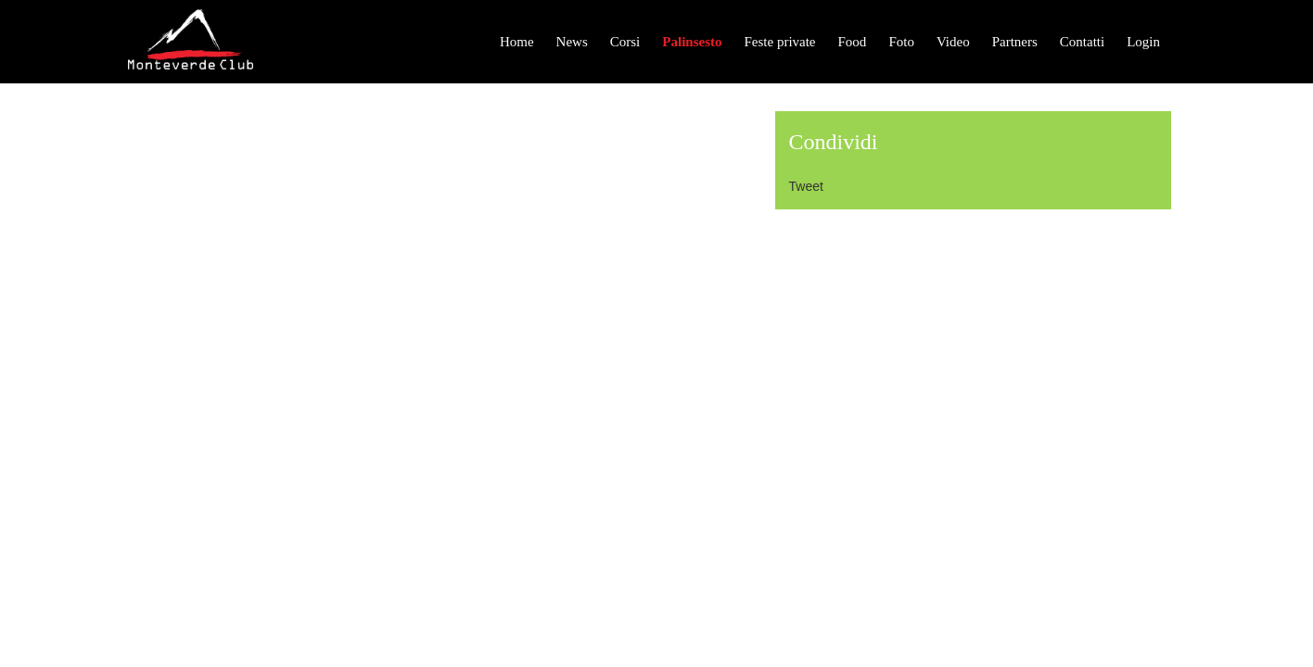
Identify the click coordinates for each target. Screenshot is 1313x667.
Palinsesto (691, 41)
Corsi (625, 41)
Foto (901, 41)
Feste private (779, 41)
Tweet (806, 186)
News (572, 41)
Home (517, 41)
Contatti (1082, 41)
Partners (1015, 41)
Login (1143, 41)
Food (852, 41)
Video (953, 41)
